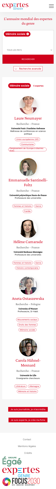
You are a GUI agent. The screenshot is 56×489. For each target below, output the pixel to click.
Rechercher (28, 59)
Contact (27, 439)
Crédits (28, 452)
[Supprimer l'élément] (27, 34)
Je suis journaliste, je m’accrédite (28, 409)
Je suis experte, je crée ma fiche (28, 420)
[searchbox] (28, 41)
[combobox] (28, 38)
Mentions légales (27, 446)
